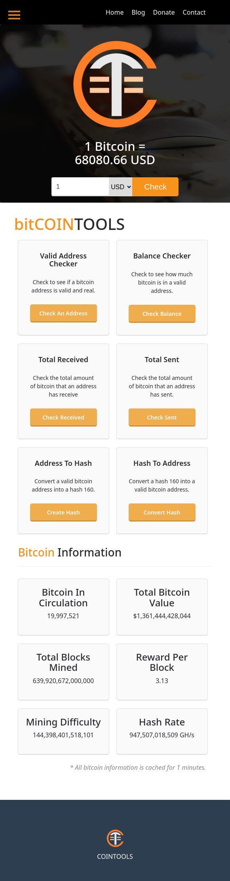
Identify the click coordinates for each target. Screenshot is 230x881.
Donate (164, 12)
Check (155, 186)
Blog (138, 12)
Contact (194, 12)
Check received (63, 417)
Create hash (63, 512)
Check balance (162, 313)
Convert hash (162, 512)
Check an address (63, 313)
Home (115, 12)
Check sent (162, 417)
